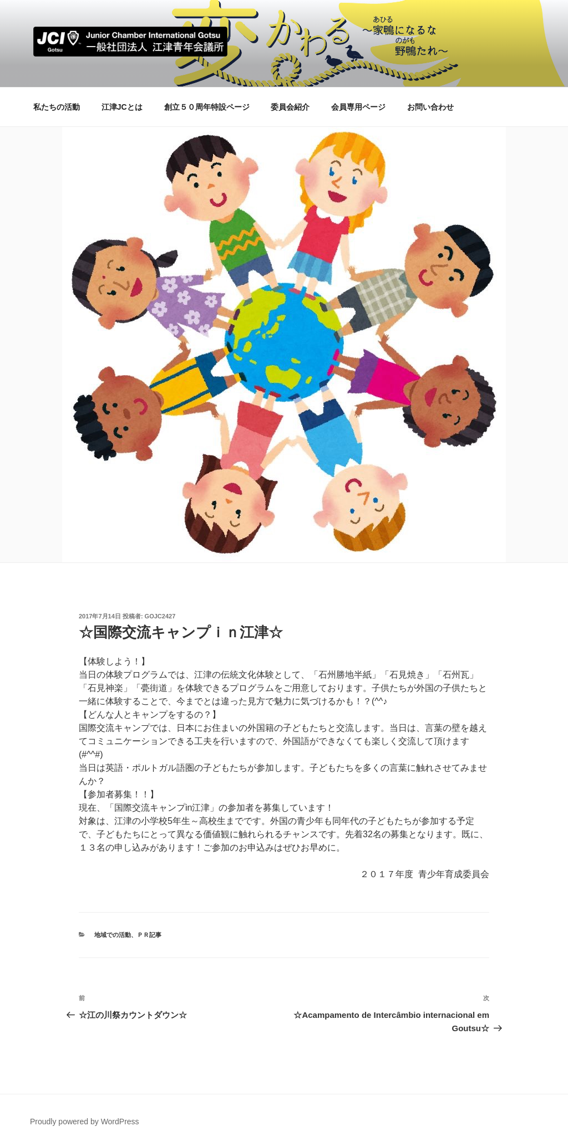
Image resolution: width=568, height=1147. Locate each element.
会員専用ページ (358, 107)
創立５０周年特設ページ (207, 107)
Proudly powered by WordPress (84, 1121)
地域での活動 (112, 934)
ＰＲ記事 (149, 934)
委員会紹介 (290, 107)
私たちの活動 (56, 107)
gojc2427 (160, 616)
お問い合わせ (430, 107)
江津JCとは (122, 107)
